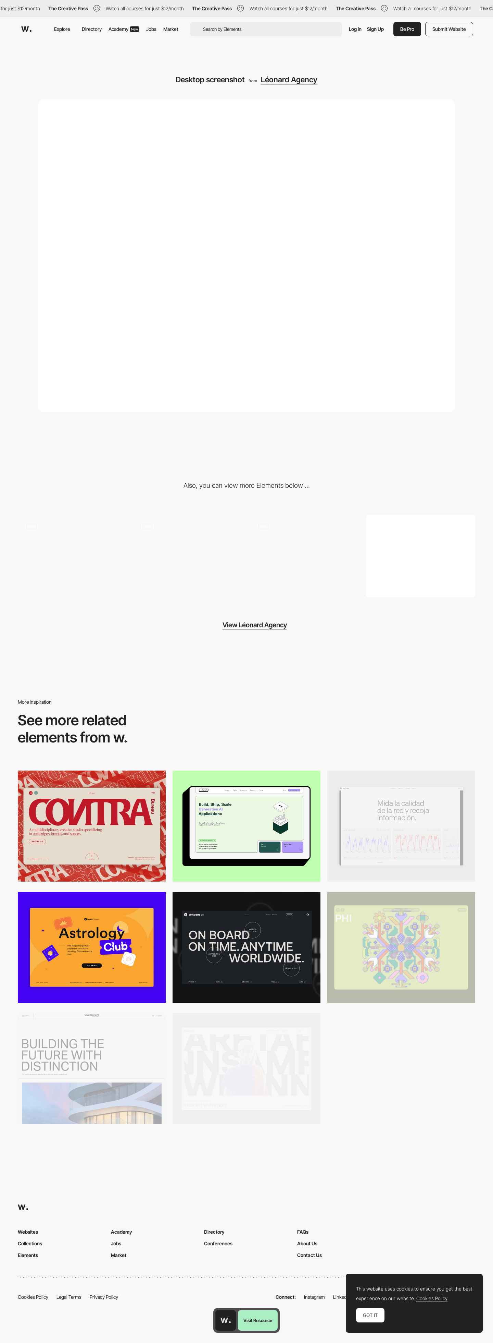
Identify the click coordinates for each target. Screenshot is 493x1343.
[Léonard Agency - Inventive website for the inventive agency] (188, 554)
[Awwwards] (26, 29)
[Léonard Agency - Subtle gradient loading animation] (72, 554)
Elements (28, 1255)
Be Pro (407, 29)
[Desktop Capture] (92, 947)
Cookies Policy (33, 1297)
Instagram (314, 1297)
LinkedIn (342, 1297)
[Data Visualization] (401, 826)
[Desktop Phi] (401, 947)
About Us (307, 1243)
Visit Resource (257, 1320)
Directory (92, 29)
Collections (30, 1243)
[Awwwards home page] (225, 1320)
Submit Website (449, 29)
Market (170, 29)
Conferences (218, 1243)
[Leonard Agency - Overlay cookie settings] (304, 554)
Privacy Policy (104, 1297)
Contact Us (309, 1255)
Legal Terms (68, 1297)
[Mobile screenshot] (420, 556)
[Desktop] (92, 826)
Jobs (151, 29)
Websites (28, 1232)
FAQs (302, 1232)
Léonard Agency (289, 79)
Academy (124, 29)
